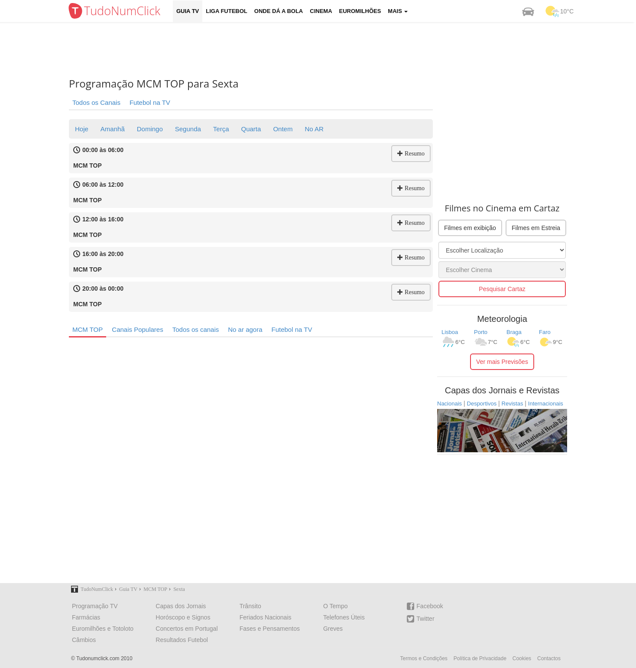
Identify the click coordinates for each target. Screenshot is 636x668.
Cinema (321, 11)
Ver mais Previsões (502, 361)
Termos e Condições (423, 658)
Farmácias (86, 617)
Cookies (522, 658)
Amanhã (113, 129)
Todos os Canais (96, 102)
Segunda (188, 129)
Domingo (150, 129)
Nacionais (449, 403)
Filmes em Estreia (536, 227)
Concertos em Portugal (186, 628)
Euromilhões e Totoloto (102, 628)
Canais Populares (137, 329)
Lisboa (449, 332)
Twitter (420, 619)
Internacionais (545, 403)
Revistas (512, 403)
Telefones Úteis (344, 617)
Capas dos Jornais (181, 606)
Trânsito (250, 606)
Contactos (549, 658)
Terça (221, 129)
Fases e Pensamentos (270, 628)
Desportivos (482, 403)
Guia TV (187, 11)
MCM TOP (87, 329)
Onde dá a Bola (278, 11)
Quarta (251, 129)
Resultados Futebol (182, 639)
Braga (514, 332)
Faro (545, 332)
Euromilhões (360, 11)
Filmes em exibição (470, 227)
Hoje (81, 129)
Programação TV (95, 606)
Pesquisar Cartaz (502, 288)
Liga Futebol (226, 11)
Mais (398, 11)
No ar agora (245, 329)
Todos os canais (195, 329)
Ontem (282, 129)
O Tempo (335, 606)
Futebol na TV (150, 102)
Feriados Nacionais (266, 617)
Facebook (425, 606)
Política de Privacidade (480, 658)
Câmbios (84, 639)
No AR (314, 129)
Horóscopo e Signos (183, 617)
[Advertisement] (324, 49)
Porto (480, 332)
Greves (333, 628)
